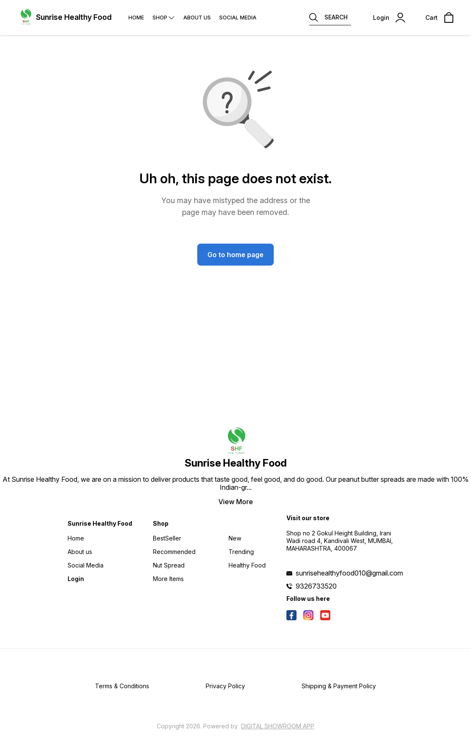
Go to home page (235, 254)
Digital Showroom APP (277, 726)
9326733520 (316, 586)
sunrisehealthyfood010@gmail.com (349, 573)
